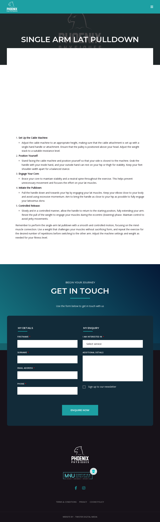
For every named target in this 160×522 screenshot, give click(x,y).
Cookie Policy (97, 502)
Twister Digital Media (86, 516)
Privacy (83, 502)
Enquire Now (80, 410)
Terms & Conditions (66, 502)
